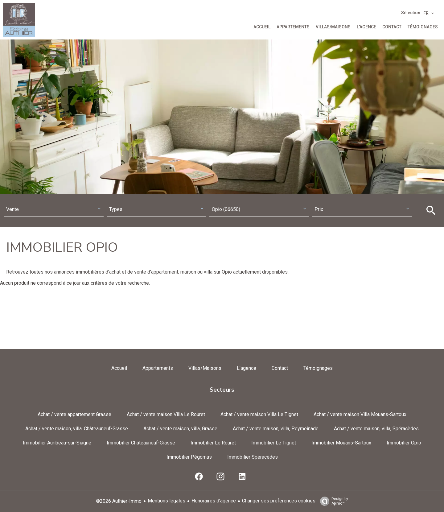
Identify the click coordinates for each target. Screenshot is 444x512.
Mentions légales (166, 501)
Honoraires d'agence (213, 501)
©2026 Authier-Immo (119, 501)
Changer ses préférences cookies (278, 501)
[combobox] (53, 209)
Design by (332, 501)
